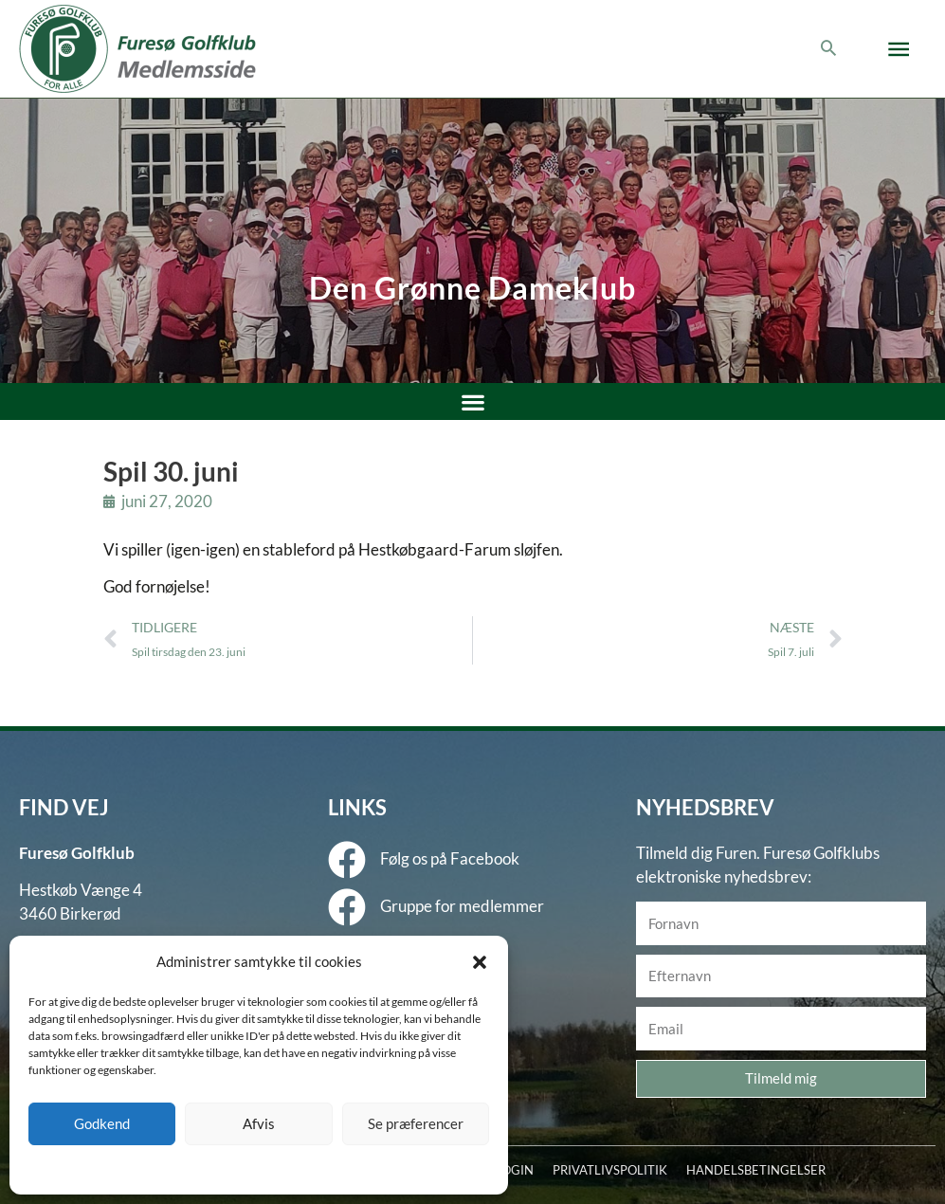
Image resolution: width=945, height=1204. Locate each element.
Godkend (102, 1123)
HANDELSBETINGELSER (756, 1169)
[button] (479, 962)
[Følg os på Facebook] (347, 860)
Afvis (259, 1123)
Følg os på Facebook (449, 858)
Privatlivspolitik (292, 1168)
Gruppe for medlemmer (462, 906)
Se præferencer (415, 1123)
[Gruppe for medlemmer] (347, 907)
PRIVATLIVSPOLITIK (610, 1169)
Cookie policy (211, 1168)
